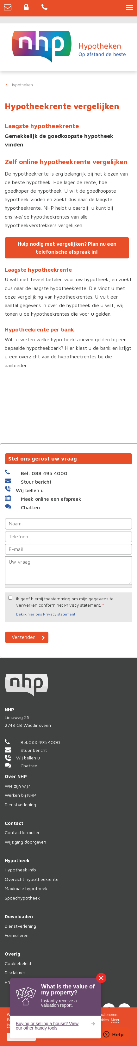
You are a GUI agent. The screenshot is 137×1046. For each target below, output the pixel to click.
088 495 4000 (44, 742)
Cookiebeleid (18, 963)
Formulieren (16, 935)
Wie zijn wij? (17, 786)
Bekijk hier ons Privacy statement (45, 614)
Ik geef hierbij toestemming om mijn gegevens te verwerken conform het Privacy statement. (65, 602)
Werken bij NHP (20, 795)
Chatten (30, 507)
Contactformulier (22, 832)
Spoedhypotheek (22, 898)
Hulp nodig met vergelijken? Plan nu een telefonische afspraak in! (67, 248)
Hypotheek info (20, 869)
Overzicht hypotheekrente (32, 879)
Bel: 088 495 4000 (44, 473)
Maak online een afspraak (51, 499)
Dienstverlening (20, 804)
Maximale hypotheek (26, 888)
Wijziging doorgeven (25, 842)
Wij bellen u (30, 490)
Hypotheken (21, 85)
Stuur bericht (36, 482)
